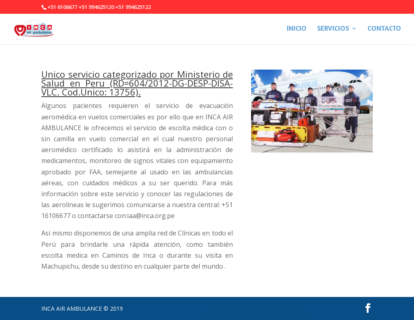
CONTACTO (384, 28)
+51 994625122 (133, 7)
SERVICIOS (333, 28)
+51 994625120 (96, 7)
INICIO (296, 28)
